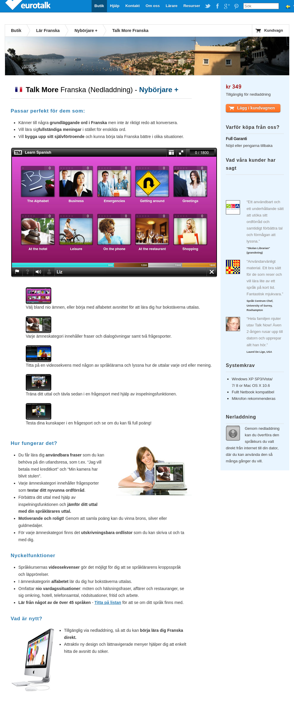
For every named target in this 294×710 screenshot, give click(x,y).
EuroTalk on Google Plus (226, 6)
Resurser (191, 6)
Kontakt (132, 6)
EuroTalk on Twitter (207, 6)
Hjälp (114, 6)
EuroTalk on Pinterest (236, 6)
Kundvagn (273, 30)
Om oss (153, 6)
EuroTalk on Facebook (217, 6)
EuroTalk (28, 6)
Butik (99, 6)
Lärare (172, 6)
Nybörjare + (85, 30)
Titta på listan (108, 602)
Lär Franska (48, 30)
